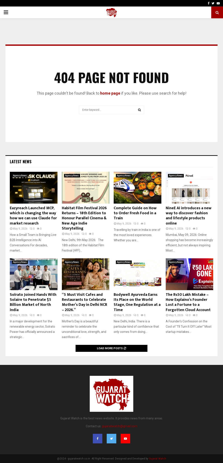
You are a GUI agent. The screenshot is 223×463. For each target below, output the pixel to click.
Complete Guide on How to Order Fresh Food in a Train (135, 213)
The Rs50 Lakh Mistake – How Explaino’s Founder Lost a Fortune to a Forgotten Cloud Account (188, 302)
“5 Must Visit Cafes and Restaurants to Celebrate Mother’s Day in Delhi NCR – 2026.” (84, 302)
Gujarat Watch (157, 458)
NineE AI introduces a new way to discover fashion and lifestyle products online (188, 216)
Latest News (20, 161)
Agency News (20, 175)
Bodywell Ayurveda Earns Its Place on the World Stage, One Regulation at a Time (137, 302)
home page (110, 93)
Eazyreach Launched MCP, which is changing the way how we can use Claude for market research (33, 216)
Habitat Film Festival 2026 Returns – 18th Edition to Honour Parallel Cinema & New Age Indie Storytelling (84, 218)
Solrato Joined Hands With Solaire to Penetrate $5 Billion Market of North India (33, 302)
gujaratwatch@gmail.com (119, 426)
